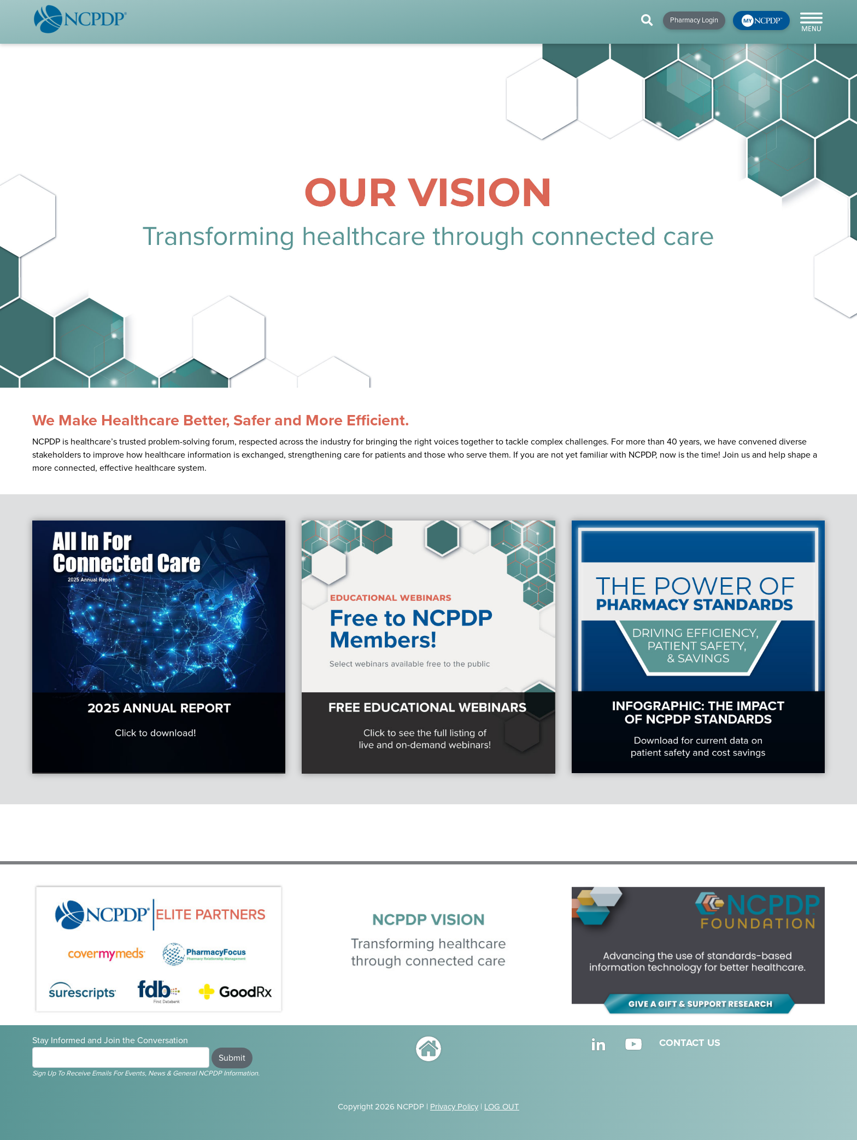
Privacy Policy (454, 1107)
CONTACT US (689, 1043)
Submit (232, 1058)
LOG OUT (501, 1107)
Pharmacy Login (694, 20)
